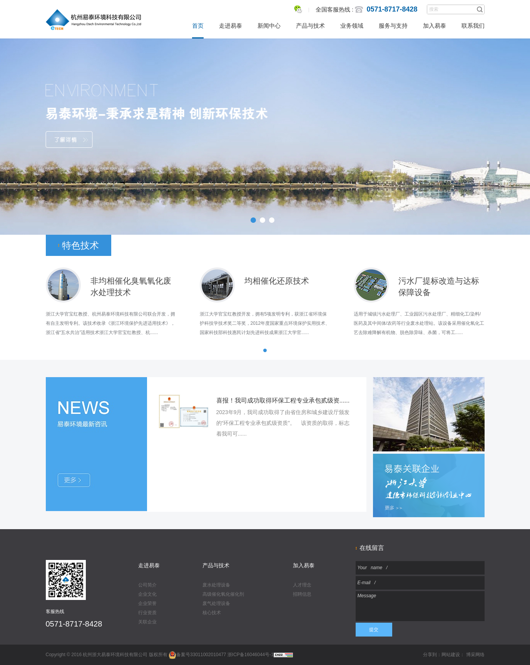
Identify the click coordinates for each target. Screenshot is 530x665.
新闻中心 (269, 25)
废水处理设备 (216, 585)
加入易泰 (434, 25)
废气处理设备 (216, 603)
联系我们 (473, 25)
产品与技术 (310, 25)
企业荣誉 (147, 603)
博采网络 (475, 654)
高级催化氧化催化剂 (223, 594)
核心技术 (211, 612)
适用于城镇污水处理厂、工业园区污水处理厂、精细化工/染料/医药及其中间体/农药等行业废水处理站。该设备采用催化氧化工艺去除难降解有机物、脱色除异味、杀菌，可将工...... (419, 323)
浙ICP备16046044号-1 (250, 654)
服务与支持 (393, 25)
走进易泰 (230, 25)
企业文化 (147, 594)
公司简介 (147, 585)
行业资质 (147, 612)
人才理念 (302, 585)
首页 (198, 25)
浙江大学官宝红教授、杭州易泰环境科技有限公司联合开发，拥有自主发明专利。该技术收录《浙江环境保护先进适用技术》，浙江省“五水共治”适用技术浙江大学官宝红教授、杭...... (110, 323)
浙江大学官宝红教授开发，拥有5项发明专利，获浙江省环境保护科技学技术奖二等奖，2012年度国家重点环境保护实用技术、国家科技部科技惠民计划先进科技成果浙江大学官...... (265, 323)
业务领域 (351, 25)
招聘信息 (302, 594)
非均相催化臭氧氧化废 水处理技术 (130, 281)
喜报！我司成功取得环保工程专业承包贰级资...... (283, 400)
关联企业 (147, 622)
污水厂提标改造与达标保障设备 (438, 281)
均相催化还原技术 (276, 280)
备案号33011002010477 (197, 654)
